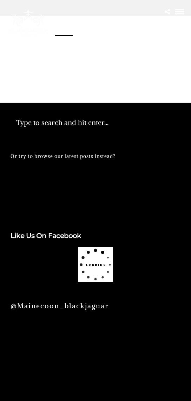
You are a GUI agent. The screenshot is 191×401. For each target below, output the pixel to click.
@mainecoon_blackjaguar (60, 305)
